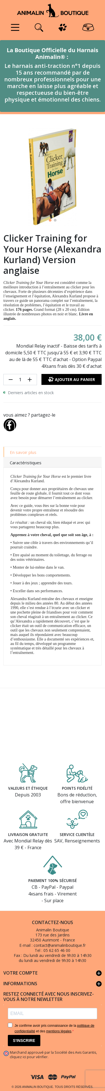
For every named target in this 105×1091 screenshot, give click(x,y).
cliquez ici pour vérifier (29, 1057)
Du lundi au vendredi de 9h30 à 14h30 (57, 955)
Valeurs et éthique (28, 788)
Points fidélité (77, 788)
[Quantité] (20, 379)
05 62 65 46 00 (56, 950)
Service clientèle (77, 834)
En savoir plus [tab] (23, 452)
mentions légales (58, 1031)
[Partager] (9, 423)
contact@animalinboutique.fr (60, 945)
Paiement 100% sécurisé (52, 880)
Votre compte (52, 973)
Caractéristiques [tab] (25, 462)
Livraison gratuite (28, 834)
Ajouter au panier (71, 379)
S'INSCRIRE (24, 1040)
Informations (52, 984)
